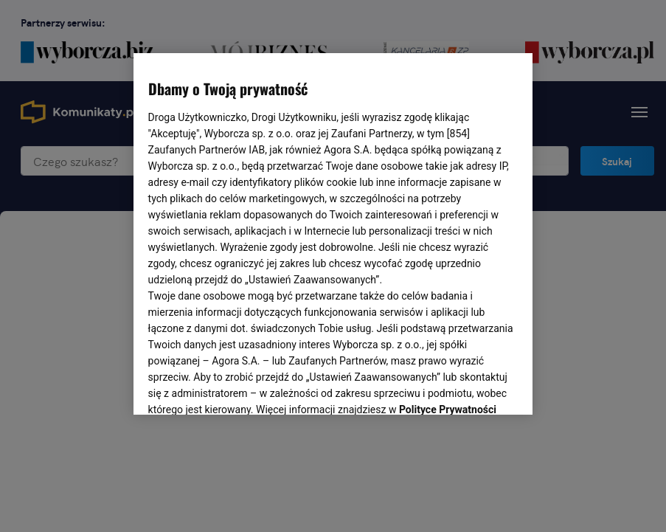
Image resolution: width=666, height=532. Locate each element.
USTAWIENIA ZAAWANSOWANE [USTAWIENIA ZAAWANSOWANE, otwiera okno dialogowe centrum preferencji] (244, 385)
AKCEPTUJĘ (468, 386)
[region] (333, 232)
